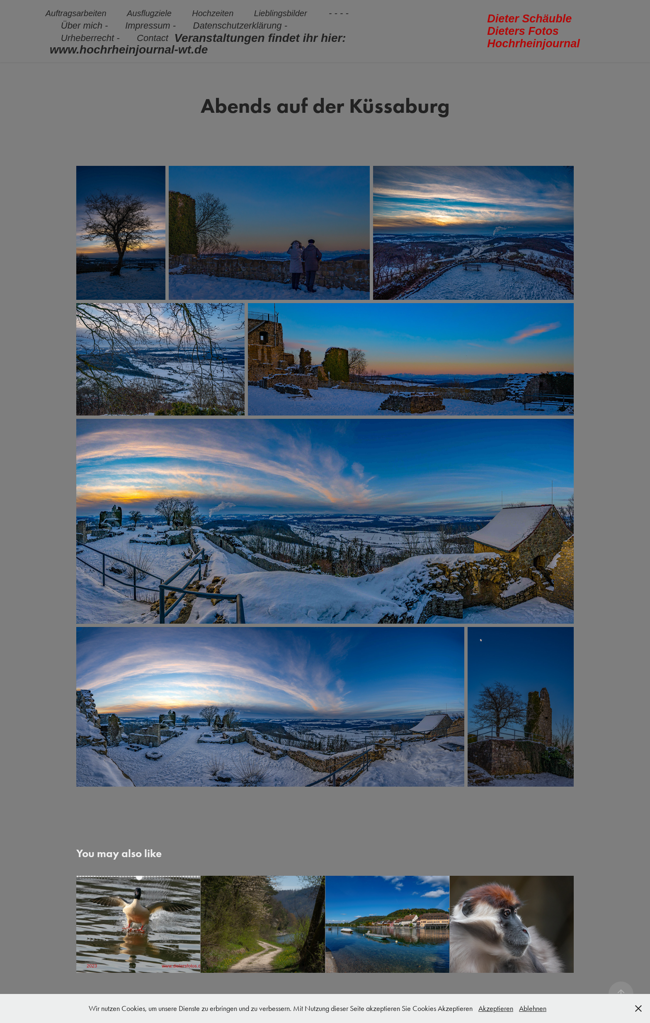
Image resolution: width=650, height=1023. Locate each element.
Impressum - (150, 25)
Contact (152, 38)
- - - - (339, 13)
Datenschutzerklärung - (240, 25)
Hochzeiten (212, 13)
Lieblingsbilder (280, 13)
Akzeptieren (495, 1008)
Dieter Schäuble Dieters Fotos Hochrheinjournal (533, 31)
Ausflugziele (149, 13)
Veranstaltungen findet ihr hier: (260, 38)
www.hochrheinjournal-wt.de (129, 49)
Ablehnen (532, 1008)
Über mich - (84, 25)
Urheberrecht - (90, 38)
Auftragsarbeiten (76, 13)
